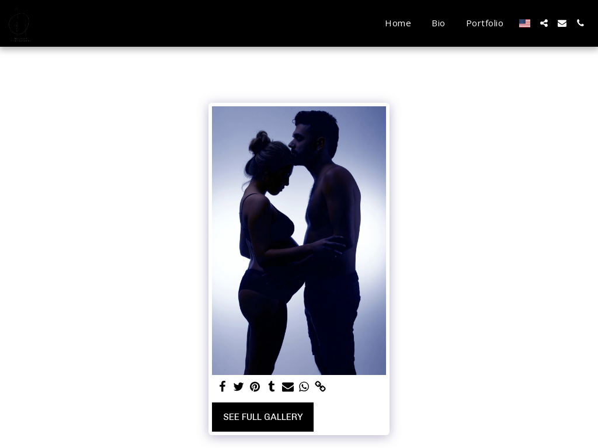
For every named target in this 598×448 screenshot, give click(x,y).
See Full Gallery (263, 416)
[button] (544, 23)
